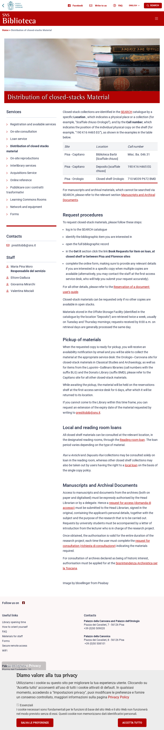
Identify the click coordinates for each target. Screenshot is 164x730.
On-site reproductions (24, 158)
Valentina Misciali (22, 291)
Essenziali (26, 710)
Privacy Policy (118, 703)
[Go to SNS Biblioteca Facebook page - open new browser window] (23, 602)
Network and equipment (26, 207)
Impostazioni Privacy (24, 671)
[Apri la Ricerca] (153, 5)
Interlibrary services (23, 165)
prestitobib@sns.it (24, 245)
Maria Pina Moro (22, 266)
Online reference (21, 180)
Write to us (98, 5)
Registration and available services (33, 124)
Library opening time (14, 622)
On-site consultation (23, 131)
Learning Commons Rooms (28, 199)
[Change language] (138, 5)
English (133, 5)
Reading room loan (132, 439)
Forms (14, 214)
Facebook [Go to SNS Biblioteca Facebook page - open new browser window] (75, 5)
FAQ (118, 5)
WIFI (4, 650)
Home (5, 30)
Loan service (18, 139)
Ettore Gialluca (20, 277)
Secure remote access (14, 645)
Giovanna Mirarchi (23, 284)
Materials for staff (12, 636)
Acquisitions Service (23, 173)
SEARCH (126, 112)
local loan (131, 465)
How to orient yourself (15, 626)
